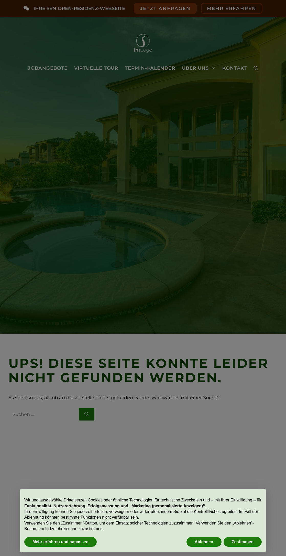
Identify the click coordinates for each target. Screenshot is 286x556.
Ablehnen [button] (204, 542)
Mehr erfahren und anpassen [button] (60, 542)
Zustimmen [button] (243, 542)
